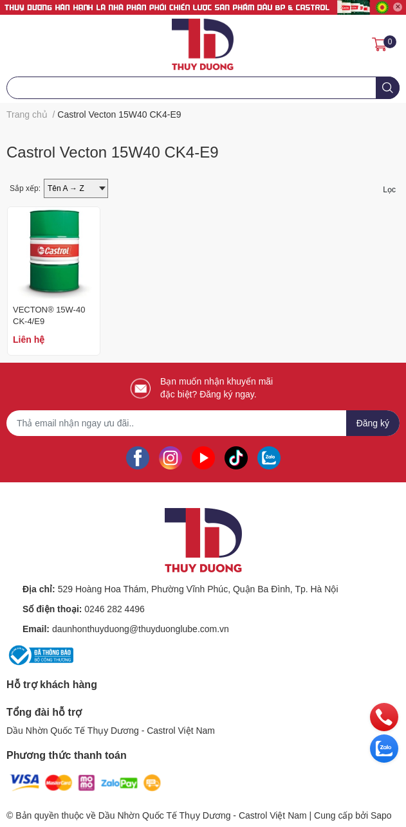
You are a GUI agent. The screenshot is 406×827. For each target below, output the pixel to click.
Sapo (381, 815)
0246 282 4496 (114, 609)
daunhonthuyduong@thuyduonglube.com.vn (140, 629)
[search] (388, 88)
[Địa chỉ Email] (203, 423)
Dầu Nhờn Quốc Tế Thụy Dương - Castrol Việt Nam (110, 730)
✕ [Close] (397, 6)
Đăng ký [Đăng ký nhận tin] (372, 423)
